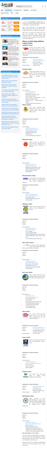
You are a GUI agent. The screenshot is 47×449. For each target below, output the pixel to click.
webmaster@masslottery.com (31, 195)
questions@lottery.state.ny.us (31, 297)
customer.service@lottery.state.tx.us (33, 363)
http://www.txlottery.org (30, 361)
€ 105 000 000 (11, 30)
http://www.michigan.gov (30, 228)
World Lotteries (5, 13)
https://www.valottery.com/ (38, 386)
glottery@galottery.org (30, 93)
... (2, 130)
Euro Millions (3, 30)
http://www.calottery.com (38, 59)
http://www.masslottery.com (31, 194)
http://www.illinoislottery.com (31, 128)
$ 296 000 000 (11, 23)
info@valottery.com (37, 387)
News (12, 13)
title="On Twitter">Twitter (45, 6)
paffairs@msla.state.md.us (31, 165)
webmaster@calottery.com (38, 60)
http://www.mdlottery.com (30, 164)
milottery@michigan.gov (30, 229)
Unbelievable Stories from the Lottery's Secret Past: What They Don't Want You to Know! (9, 118)
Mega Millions (8, 10)
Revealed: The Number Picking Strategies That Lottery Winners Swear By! (9, 86)
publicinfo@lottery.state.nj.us (31, 262)
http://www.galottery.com (30, 91)
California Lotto (18, 10)
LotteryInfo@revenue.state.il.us (32, 129)
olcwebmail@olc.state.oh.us (39, 329)
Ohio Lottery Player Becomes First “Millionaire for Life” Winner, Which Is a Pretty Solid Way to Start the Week (10, 42)
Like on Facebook (42, 6)
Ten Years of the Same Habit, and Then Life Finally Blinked (10, 53)
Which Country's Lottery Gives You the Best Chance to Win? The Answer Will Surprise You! (10, 123)
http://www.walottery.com (30, 422)
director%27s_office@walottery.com (33, 423)
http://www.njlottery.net (30, 261)
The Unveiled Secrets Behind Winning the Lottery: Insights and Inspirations (9, 95)
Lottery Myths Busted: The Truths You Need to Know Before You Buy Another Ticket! (10, 77)
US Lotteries (34, 10)
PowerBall (26, 10)
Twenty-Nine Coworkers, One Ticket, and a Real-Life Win (10, 64)
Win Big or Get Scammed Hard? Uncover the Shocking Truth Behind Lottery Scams (10, 101)
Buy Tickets (16, 23)
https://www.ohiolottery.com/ (39, 327)
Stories (17, 13)
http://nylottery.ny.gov (30, 295)
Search (32, 6)
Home (2, 10)
